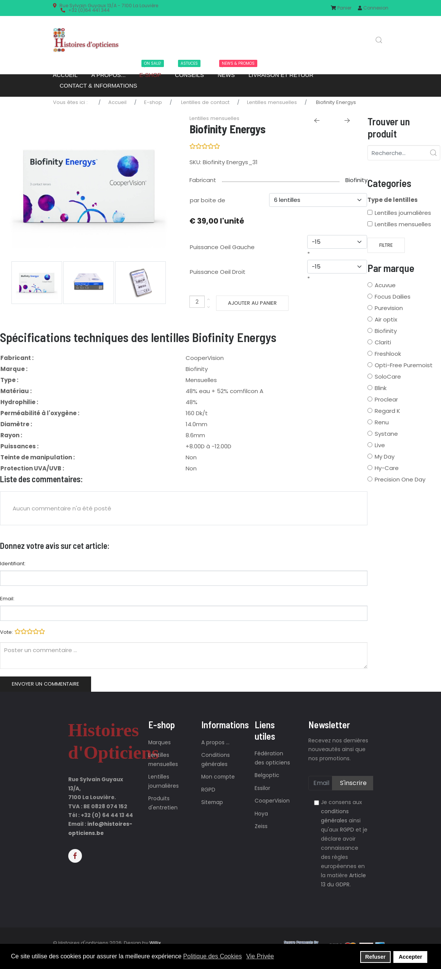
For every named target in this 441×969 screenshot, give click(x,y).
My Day (384, 457)
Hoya (261, 813)
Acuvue (385, 285)
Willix (155, 943)
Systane (386, 434)
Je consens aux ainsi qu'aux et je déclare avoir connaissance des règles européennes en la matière (344, 843)
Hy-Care (387, 468)
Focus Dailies (393, 297)
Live (380, 445)
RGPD (208, 789)
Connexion (373, 8)
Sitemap (212, 802)
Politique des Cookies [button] (212, 956)
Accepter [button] (410, 957)
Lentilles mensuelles (403, 224)
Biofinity (356, 180)
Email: (7, 598)
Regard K (387, 411)
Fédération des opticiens (272, 758)
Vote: (22, 631)
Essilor (262, 788)
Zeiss (261, 826)
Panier (341, 8)
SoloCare (388, 377)
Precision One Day (400, 479)
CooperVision (272, 800)
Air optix (386, 319)
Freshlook (388, 354)
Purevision (389, 308)
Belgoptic (267, 775)
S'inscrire (352, 783)
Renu (382, 422)
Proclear (386, 399)
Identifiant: (13, 563)
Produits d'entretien (163, 803)
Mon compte (218, 776)
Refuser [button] (375, 957)
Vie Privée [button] (260, 956)
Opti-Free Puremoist (404, 365)
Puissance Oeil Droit (217, 272)
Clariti (383, 342)
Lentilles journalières (403, 213)
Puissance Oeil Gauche (222, 247)
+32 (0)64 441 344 (89, 10)
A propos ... (215, 742)
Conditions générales (215, 760)
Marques (159, 742)
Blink (380, 388)
